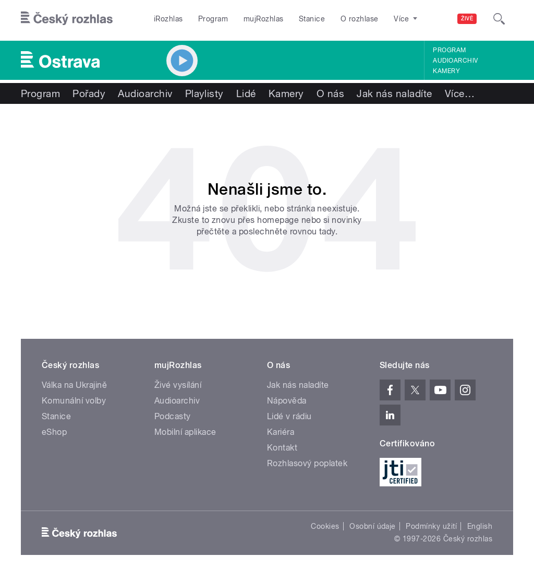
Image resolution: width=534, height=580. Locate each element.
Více (460, 93)
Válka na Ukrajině (74, 385)
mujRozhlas (264, 19)
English (479, 526)
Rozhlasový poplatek (307, 463)
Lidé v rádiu (289, 416)
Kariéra (280, 432)
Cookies (325, 526)
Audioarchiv (455, 60)
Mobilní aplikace (185, 432)
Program (213, 19)
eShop (54, 432)
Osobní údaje (372, 526)
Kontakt (282, 448)
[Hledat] (499, 19)
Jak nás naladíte (394, 93)
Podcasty (172, 416)
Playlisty (204, 93)
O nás (330, 93)
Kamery (446, 71)
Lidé (246, 93)
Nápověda (287, 401)
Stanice (312, 19)
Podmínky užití (431, 526)
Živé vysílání (177, 385)
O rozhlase (360, 19)
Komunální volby (74, 401)
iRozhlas (168, 19)
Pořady (88, 93)
